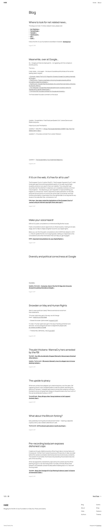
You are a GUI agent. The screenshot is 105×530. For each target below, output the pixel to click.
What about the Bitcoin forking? (46, 415)
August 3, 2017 (32, 367)
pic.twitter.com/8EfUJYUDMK (37, 327)
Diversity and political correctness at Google (52, 256)
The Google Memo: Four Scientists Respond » (49, 160)
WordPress (98, 525)
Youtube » (32, 283)
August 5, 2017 (53, 320)
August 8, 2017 (32, 163)
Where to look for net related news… (48, 22)
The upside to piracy (39, 380)
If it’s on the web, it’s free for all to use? (49, 177)
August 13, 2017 (32, 45)
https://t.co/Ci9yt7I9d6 (40, 317)
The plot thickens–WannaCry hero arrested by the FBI (52, 351)
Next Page (97, 496)
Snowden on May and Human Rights (48, 305)
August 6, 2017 (32, 336)
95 (8, 496)
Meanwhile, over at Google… (43, 59)
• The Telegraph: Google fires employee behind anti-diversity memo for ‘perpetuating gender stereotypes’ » (50, 88)
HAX (5, 2)
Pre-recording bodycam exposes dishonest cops (46, 444)
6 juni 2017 (51, 331)
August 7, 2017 (32, 206)
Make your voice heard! (41, 220)
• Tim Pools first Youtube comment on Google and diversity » (47, 91)
